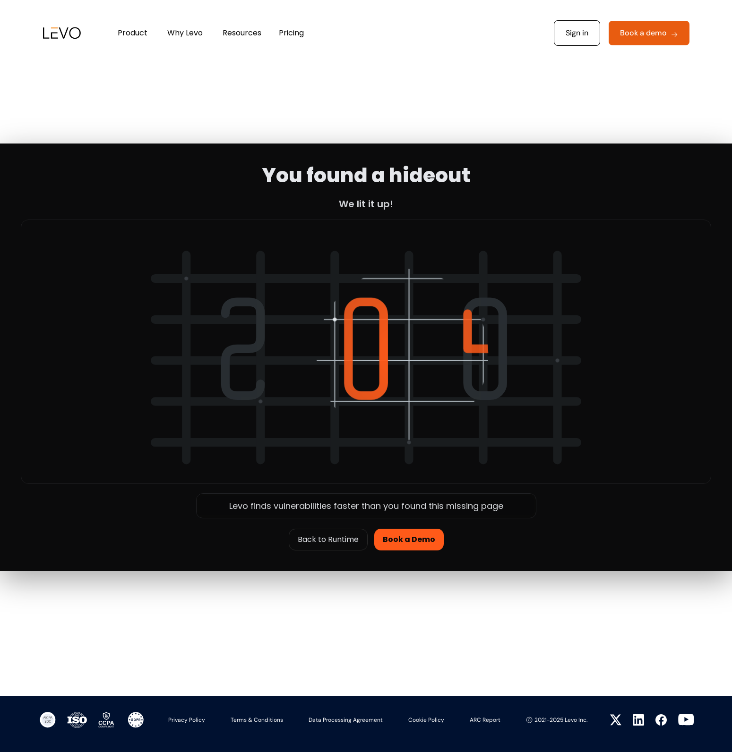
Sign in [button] (577, 33)
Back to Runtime (328, 539)
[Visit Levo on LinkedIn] (638, 720)
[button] (649, 33)
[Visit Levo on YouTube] (686, 720)
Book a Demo (409, 539)
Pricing (291, 32)
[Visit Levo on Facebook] (661, 720)
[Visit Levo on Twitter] (615, 720)
